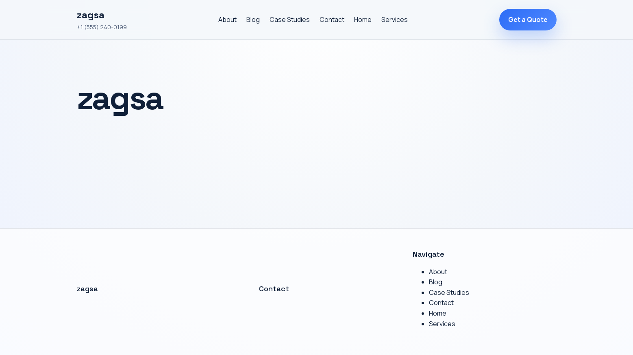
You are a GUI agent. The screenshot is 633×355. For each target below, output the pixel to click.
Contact (332, 19)
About (227, 19)
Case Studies (290, 19)
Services (394, 19)
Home (363, 19)
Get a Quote (528, 19)
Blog (253, 19)
